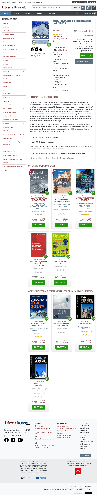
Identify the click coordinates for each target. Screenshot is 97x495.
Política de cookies (63, 438)
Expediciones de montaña (38, 385)
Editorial (92, 2)
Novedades (6, 23)
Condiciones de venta (17, 2)
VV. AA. (56, 30)
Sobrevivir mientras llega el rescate (39, 199)
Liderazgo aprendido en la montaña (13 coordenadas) (38, 263)
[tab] (34, 97)
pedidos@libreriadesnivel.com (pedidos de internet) (44, 445)
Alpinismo (57, 90)
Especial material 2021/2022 (60, 262)
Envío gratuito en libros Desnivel (33, 2)
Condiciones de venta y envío (67, 428)
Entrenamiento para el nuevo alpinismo (39, 325)
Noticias (83, 2)
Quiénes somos (6, 2)
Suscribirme (85, 455)
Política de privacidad (64, 435)
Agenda (75, 2)
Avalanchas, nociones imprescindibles (61, 325)
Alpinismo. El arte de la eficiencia (85, 199)
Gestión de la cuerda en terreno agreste (62, 200)
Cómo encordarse (85, 324)
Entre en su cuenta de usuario (86, 13)
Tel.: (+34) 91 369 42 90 (43, 432)
